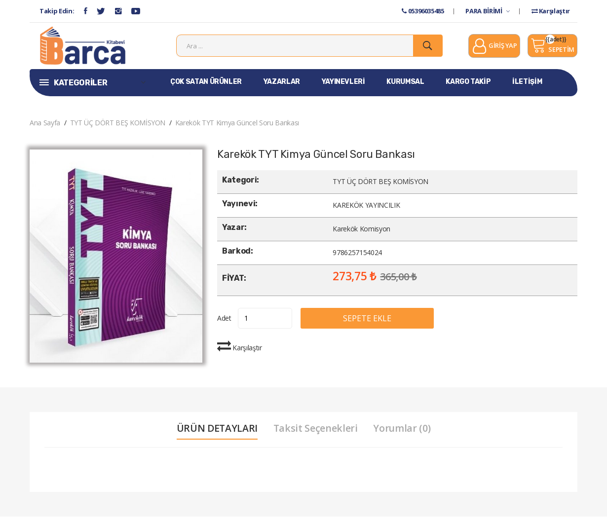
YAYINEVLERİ (343, 89)
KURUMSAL (405, 89)
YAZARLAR (282, 89)
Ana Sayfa (45, 130)
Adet (224, 325)
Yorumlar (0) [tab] (404, 435)
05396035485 (423, 10)
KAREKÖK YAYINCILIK (366, 213)
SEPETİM (552, 49)
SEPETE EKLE (379, 325)
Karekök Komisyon (361, 236)
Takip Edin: (56, 10)
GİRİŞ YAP (494, 50)
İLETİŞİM (527, 89)
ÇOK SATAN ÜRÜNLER (206, 89)
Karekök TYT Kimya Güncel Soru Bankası (237, 130)
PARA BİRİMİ (487, 10)
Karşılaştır (550, 10)
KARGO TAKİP (468, 89)
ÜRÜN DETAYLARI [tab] (215, 435)
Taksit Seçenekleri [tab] (315, 435)
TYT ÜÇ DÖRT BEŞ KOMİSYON (118, 130)
